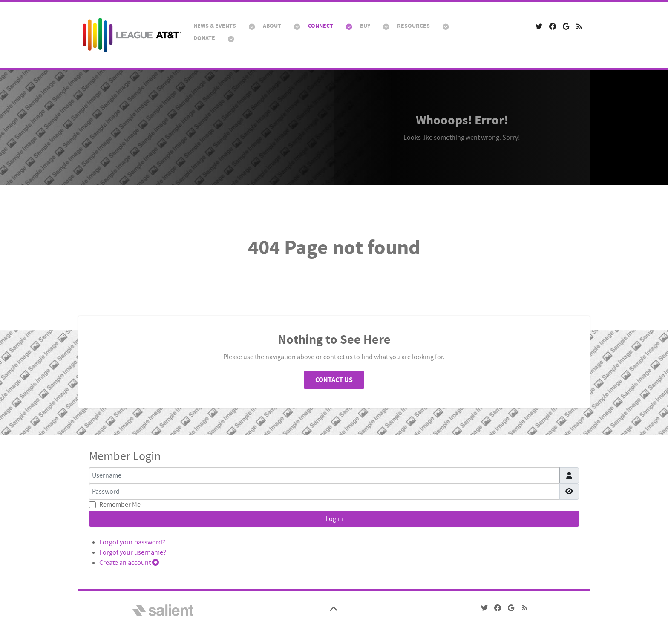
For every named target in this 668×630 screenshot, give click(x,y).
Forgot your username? (132, 552)
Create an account (129, 563)
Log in (334, 519)
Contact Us (334, 380)
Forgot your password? (132, 542)
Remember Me (120, 505)
